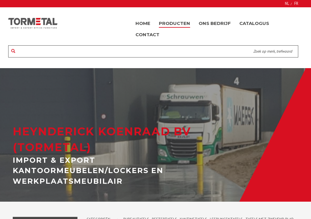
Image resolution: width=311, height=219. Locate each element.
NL (287, 3)
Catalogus (254, 23)
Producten (174, 23)
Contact (147, 34)
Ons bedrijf (215, 23)
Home (142, 23)
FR (296, 3)
